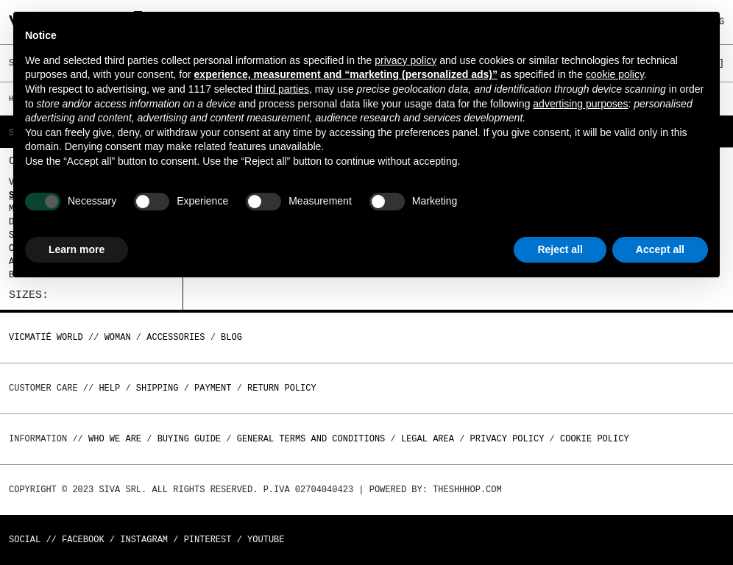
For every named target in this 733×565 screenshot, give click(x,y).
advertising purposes (580, 104)
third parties (282, 89)
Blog (231, 337)
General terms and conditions (311, 439)
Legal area (427, 439)
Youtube (265, 539)
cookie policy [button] (615, 74)
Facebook (83, 539)
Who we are (114, 439)
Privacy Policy (507, 439)
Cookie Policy (594, 439)
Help (109, 388)
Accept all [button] (660, 249)
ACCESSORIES (175, 337)
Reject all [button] (559, 249)
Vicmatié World (46, 337)
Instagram (144, 539)
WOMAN (118, 337)
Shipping (157, 388)
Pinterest (208, 539)
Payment (212, 388)
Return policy (281, 388)
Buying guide (189, 439)
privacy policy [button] (405, 60)
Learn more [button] (77, 249)
